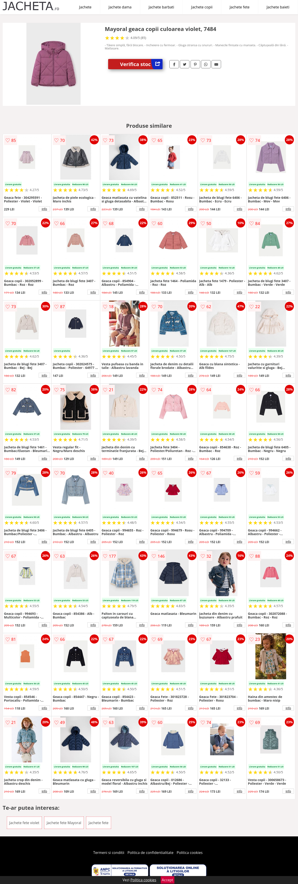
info (44, 209)
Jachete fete (240, 7)
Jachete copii (202, 7)
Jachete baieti (278, 7)
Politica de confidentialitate (150, 852)
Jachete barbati (161, 7)
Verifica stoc (141, 64)
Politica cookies (190, 852)
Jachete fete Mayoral (64, 822)
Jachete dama (120, 7)
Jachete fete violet (24, 822)
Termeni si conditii (108, 852)
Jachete (85, 7)
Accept (167, 879)
